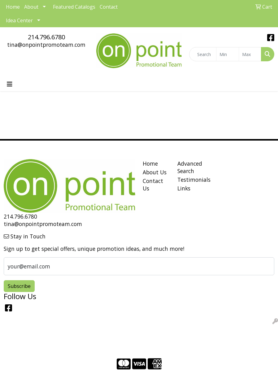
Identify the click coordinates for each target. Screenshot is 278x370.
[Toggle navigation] (9, 84)
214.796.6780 (46, 37)
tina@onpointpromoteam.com (46, 44)
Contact (109, 6)
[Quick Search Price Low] (227, 54)
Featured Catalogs (74, 6)
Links (183, 188)
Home (150, 163)
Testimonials (191, 179)
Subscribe (19, 286)
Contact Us (153, 184)
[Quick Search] (202, 54)
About (31, 6)
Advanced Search (189, 167)
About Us (155, 172)
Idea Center (19, 20)
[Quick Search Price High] (250, 54)
